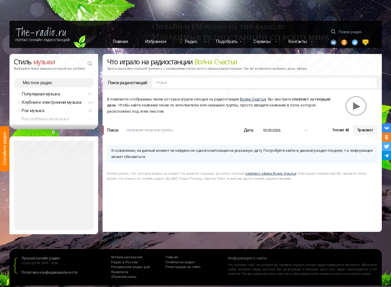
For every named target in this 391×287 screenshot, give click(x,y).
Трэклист (365, 132)
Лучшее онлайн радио (40, 260)
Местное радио (37, 84)
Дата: (249, 131)
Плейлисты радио (180, 264)
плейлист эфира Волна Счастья (270, 175)
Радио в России (124, 264)
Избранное (156, 41)
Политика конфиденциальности (49, 274)
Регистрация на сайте (183, 269)
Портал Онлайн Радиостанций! (42, 40)
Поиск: (113, 131)
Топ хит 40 (340, 132)
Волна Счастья (253, 100)
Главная (120, 41)
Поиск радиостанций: (128, 84)
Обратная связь (123, 278)
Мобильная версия (126, 259)
